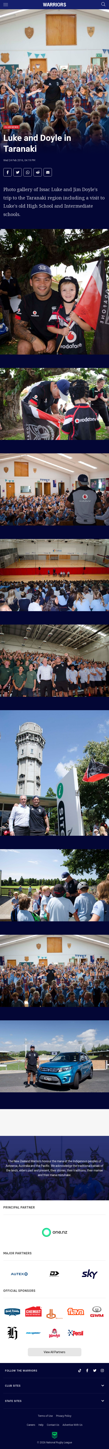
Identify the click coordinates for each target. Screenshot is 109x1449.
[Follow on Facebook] (87, 1370)
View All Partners (54, 1352)
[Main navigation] (5, 4)
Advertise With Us (72, 1424)
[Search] (103, 4)
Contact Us (53, 1424)
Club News (11, 127)
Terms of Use (45, 1415)
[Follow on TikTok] (79, 1370)
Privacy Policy (63, 1415)
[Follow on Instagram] (102, 1370)
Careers (31, 1424)
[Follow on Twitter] (94, 1370)
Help (41, 1424)
